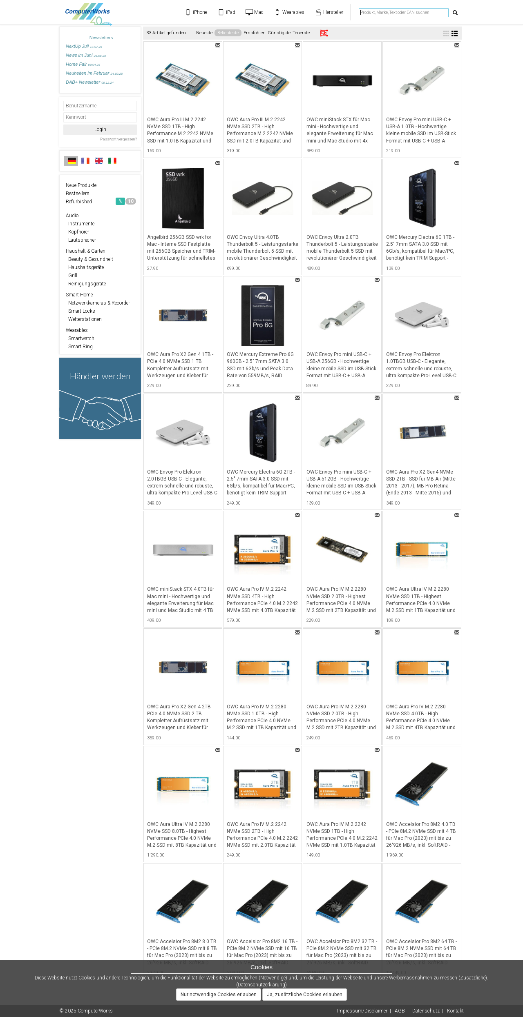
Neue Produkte (81, 185)
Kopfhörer (77, 232)
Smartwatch (80, 338)
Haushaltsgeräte (85, 267)
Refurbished (101, 201)
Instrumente (80, 224)
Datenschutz (426, 1011)
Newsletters (101, 37)
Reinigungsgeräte (86, 284)
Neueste (204, 33)
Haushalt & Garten (85, 251)
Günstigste (279, 33)
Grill (71, 275)
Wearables (77, 330)
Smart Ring (79, 346)
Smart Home (79, 295)
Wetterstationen (84, 319)
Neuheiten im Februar (94, 73)
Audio (72, 215)
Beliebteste (228, 33)
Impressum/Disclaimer (362, 1011)
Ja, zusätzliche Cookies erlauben (304, 994)
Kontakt (455, 1011)
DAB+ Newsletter (90, 82)
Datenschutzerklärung (261, 985)
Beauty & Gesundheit (89, 259)
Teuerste (301, 33)
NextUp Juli (84, 46)
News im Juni (86, 55)
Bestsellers (77, 193)
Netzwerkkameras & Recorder (98, 303)
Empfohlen (255, 33)
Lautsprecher (81, 240)
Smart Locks (80, 311)
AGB (400, 1011)
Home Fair (83, 64)
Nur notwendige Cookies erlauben (219, 994)
